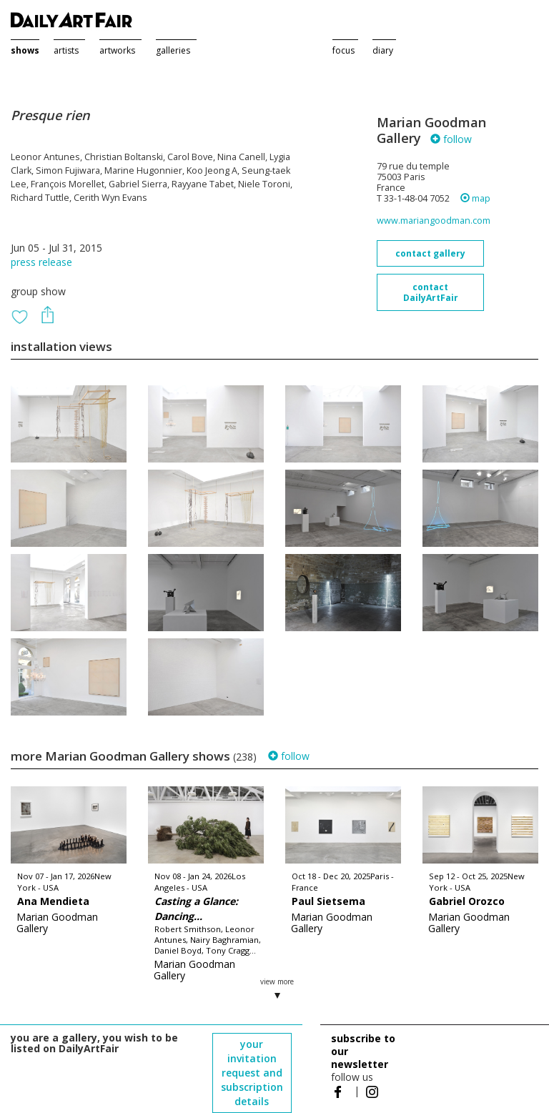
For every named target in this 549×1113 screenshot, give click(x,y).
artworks (117, 50)
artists (66, 50)
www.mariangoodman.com (433, 220)
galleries (173, 50)
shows (25, 50)
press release (41, 262)
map (475, 198)
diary (382, 50)
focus (343, 50)
